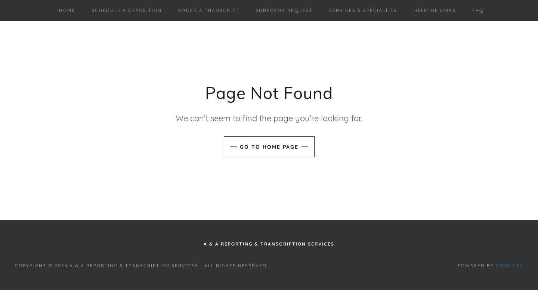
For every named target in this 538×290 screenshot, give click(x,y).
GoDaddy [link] (509, 265)
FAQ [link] (477, 10)
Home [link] (67, 10)
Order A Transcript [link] (208, 10)
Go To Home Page (269, 147)
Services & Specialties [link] (363, 10)
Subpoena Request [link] (284, 10)
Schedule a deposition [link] (127, 10)
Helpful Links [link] (435, 10)
